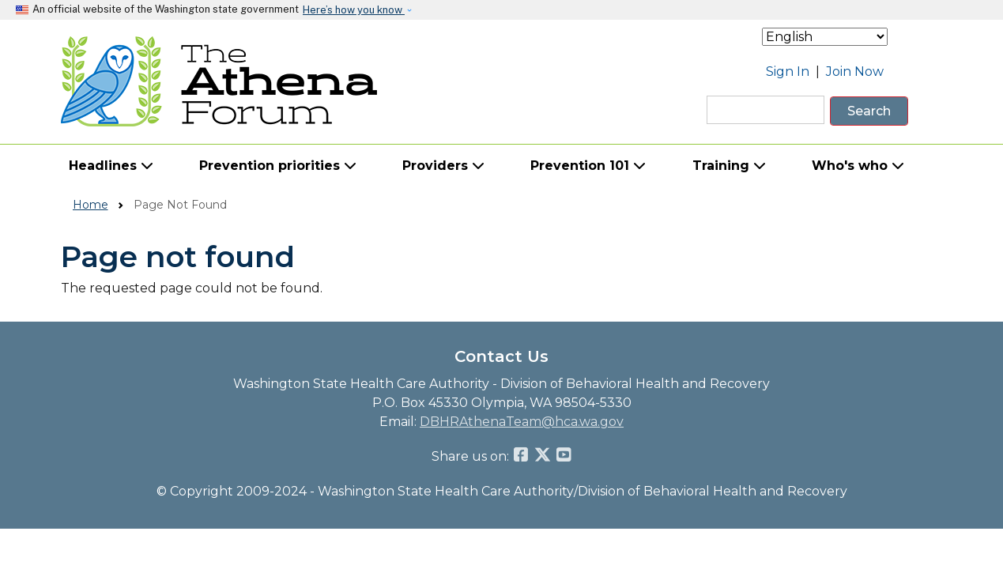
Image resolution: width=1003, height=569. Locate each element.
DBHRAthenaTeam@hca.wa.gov (522, 421)
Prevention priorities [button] (277, 165)
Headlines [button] (111, 165)
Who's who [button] (858, 165)
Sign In (787, 71)
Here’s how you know (354, 10)
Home (90, 205)
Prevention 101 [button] (588, 165)
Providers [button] (443, 165)
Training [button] (729, 165)
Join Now (855, 71)
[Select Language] (825, 37)
